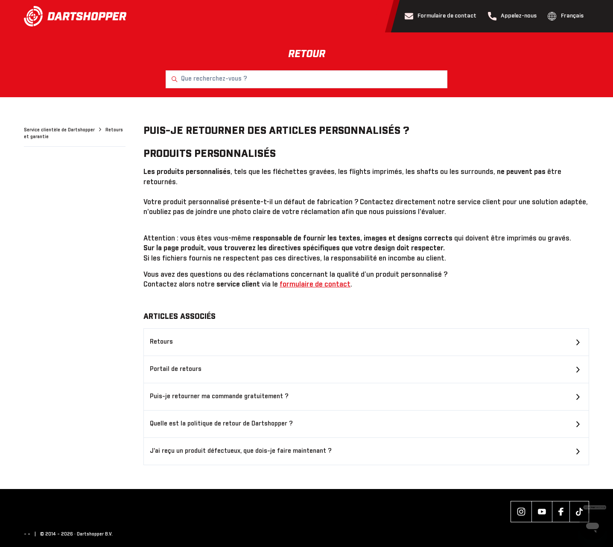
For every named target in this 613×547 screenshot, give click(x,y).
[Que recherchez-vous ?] (306, 79)
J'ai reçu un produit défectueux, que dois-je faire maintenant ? (241, 451)
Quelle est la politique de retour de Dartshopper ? (221, 424)
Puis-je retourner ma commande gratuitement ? (219, 396)
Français (566, 16)
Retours (161, 342)
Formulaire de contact (441, 16)
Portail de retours (175, 369)
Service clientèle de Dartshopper (60, 130)
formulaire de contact (315, 284)
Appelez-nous (512, 16)
